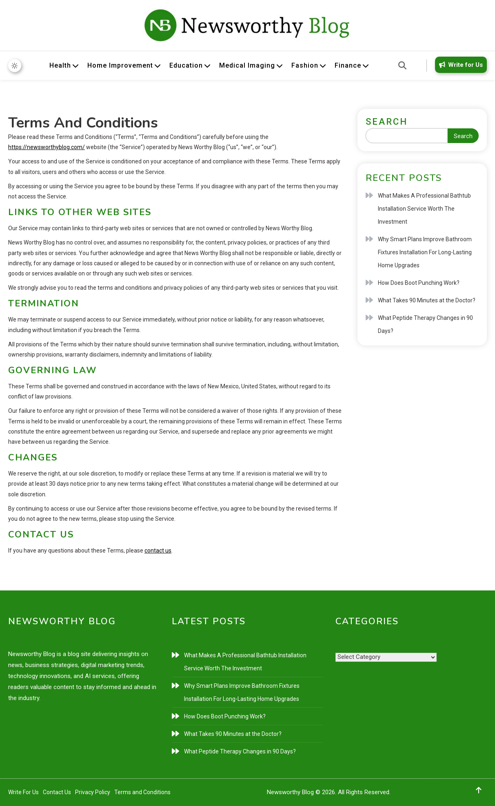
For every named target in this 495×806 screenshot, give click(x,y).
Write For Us (23, 792)
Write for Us (459, 64)
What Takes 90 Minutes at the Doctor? (426, 300)
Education (186, 65)
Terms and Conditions (142, 792)
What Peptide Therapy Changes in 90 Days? (425, 324)
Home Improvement (120, 65)
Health (60, 65)
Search (387, 122)
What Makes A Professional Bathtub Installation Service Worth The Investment (424, 208)
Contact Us (57, 792)
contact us (157, 550)
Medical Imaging (247, 65)
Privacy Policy (92, 792)
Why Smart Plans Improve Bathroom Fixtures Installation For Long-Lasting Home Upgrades (425, 252)
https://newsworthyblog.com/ (46, 147)
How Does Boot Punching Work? (418, 283)
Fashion (304, 65)
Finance (348, 65)
